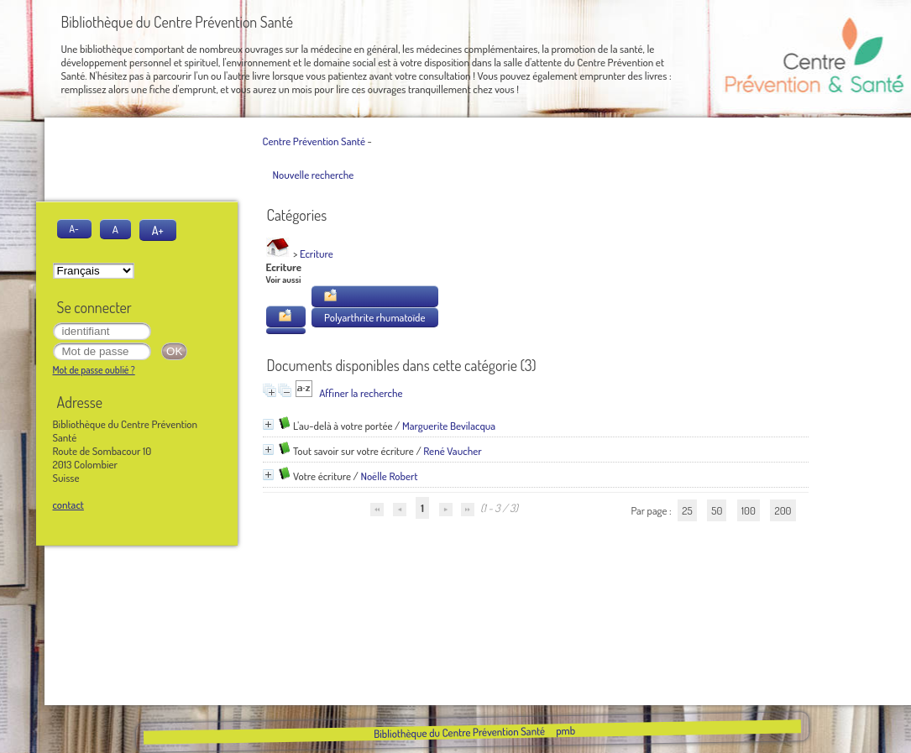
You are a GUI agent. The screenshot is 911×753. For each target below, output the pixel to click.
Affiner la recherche (360, 393)
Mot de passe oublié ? (94, 369)
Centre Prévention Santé (314, 141)
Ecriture (316, 253)
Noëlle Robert (388, 476)
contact (68, 504)
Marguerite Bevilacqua (448, 425)
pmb (565, 730)
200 (782, 510)
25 (687, 510)
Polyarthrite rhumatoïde (374, 317)
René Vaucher (452, 451)
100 (748, 510)
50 (716, 510)
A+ (158, 230)
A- (74, 228)
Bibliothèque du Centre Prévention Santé (459, 732)
